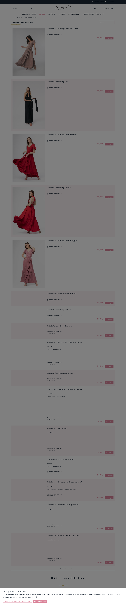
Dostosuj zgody (26, 601)
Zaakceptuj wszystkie (40, 601)
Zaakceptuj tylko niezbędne (12, 601)
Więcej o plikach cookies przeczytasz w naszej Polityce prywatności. (20, 597)
